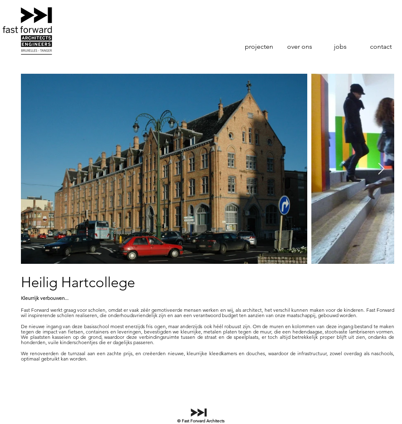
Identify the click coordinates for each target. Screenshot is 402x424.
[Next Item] (381, 169)
